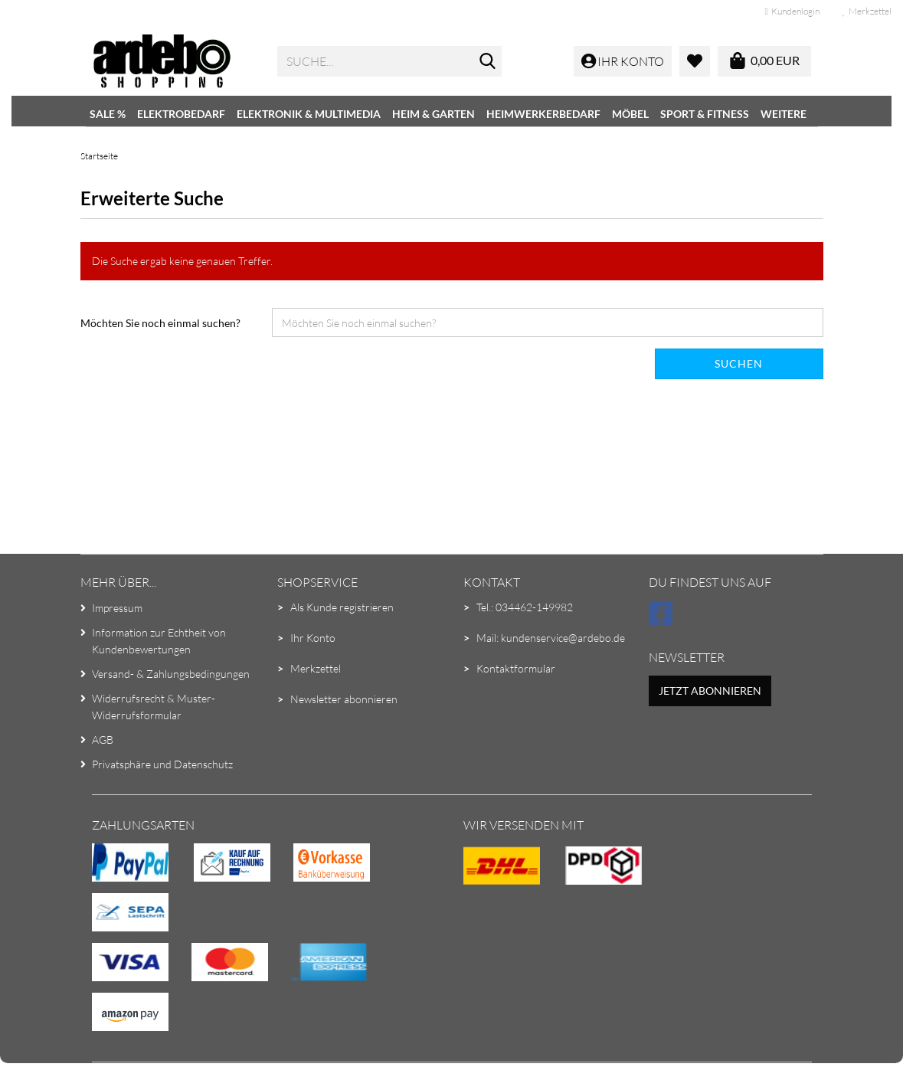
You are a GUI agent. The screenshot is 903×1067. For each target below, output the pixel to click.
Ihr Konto (312, 637)
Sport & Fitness (704, 113)
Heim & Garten (433, 113)
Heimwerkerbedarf (543, 113)
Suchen (739, 363)
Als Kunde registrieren (342, 607)
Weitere (783, 113)
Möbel (630, 113)
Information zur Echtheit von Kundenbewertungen (159, 641)
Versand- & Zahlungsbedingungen (171, 673)
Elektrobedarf (181, 113)
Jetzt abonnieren (710, 690)
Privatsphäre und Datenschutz (162, 764)
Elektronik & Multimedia (309, 113)
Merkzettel (867, 11)
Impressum (117, 607)
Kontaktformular (515, 668)
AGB (102, 739)
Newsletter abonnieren (344, 698)
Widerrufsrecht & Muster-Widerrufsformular (153, 707)
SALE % (108, 113)
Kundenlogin (792, 11)
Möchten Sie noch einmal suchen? (160, 322)
